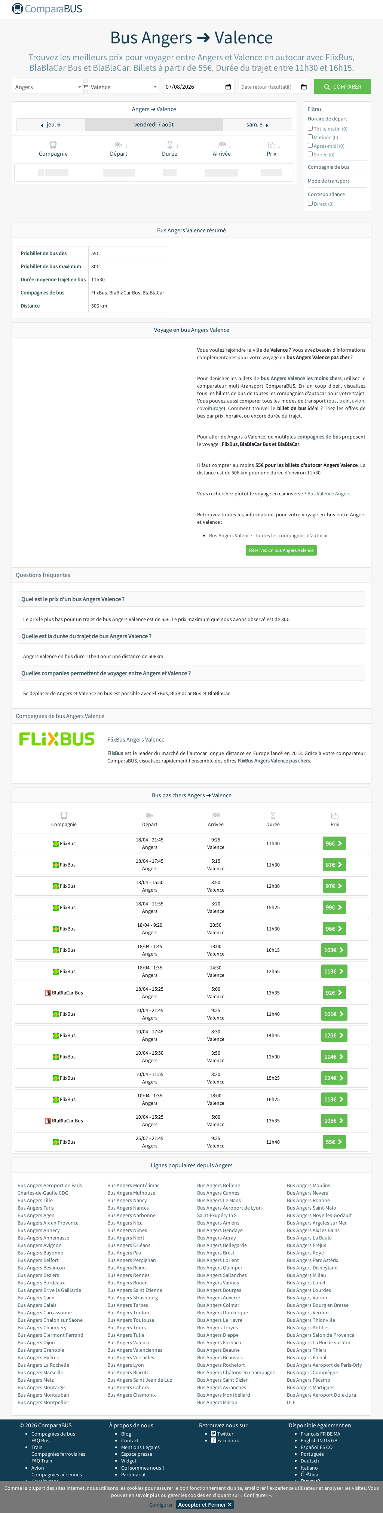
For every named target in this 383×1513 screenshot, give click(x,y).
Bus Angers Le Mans (219, 1200)
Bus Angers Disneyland (312, 1267)
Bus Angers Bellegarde (222, 1245)
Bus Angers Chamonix (131, 1394)
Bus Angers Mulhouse (131, 1192)
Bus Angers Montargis (41, 1387)
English (309, 1440)
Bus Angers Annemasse (43, 1237)
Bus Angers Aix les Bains (313, 1230)
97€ (334, 886)
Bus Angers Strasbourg (132, 1297)
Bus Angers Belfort (38, 1260)
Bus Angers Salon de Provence (320, 1335)
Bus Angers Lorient (218, 1260)
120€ (334, 1035)
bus (332, 400)
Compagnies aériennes (56, 1474)
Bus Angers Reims (127, 1267)
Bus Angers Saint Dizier (222, 1379)
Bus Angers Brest (216, 1252)
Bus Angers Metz (36, 1379)
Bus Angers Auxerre (218, 1297)
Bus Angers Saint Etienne (134, 1290)
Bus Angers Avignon (40, 1245)
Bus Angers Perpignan (131, 1260)
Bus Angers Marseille (40, 1372)
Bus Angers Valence (128, 1342)
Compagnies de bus (53, 1433)
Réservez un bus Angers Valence (281, 550)
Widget (129, 1460)
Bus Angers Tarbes (127, 1305)
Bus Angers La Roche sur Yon (318, 1342)
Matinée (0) (326, 137)
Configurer (161, 1504)
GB (334, 1440)
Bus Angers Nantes (128, 1207)
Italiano (309, 1467)
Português (312, 1454)
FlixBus (115, 753)
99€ (334, 907)
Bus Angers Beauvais (220, 1357)
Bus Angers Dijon (36, 1342)
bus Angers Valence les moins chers (301, 378)
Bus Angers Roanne (308, 1200)
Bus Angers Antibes (308, 1327)
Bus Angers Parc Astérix (312, 1260)
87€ (334, 864)
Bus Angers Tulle (125, 1335)
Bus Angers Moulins (308, 1185)
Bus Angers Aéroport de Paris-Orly (324, 1364)
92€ (334, 992)
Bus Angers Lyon (125, 1364)
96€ (334, 843)
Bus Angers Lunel (306, 1282)
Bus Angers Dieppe (218, 1335)
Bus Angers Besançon (41, 1267)
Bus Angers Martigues (310, 1387)
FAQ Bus (40, 1440)
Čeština (309, 1474)
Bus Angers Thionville (311, 1320)
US (327, 1440)
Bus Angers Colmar (218, 1305)
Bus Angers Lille (35, 1200)
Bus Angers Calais (37, 1305)
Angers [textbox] (24, 87)
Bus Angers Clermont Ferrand (50, 1335)
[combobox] (48, 86)
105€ (334, 1120)
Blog (126, 1433)
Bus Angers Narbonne (131, 1215)
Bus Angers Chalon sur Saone (50, 1320)
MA (337, 1433)
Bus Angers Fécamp (308, 1379)
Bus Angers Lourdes (309, 1290)
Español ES (313, 1447)
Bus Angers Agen (36, 1215)
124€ (334, 1078)
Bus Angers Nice (125, 1222)
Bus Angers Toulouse (130, 1320)
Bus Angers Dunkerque (222, 1312)
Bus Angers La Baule (309, 1237)
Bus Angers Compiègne (312, 1372)
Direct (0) (324, 204)
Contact (130, 1440)
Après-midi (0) (329, 146)
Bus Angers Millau (306, 1275)
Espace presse (136, 1454)
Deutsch (310, 1460)
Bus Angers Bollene (218, 1185)
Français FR (313, 1433)
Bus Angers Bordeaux (41, 1282)
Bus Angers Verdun (308, 1312)
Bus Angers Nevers (307, 1192)
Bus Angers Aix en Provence (48, 1222)
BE (330, 1433)
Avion (37, 1467)
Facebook (227, 1440)
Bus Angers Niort (125, 1237)
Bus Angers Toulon (128, 1312)
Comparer (342, 86)
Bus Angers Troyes (217, 1327)
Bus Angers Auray (216, 1237)
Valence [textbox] (100, 87)
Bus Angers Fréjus (306, 1245)
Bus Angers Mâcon (217, 1402)
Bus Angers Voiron (307, 1297)
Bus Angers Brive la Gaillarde (49, 1290)
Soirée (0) (324, 154)
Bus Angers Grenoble (41, 1350)
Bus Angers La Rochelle (43, 1364)
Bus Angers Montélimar (133, 1185)
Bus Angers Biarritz (128, 1372)
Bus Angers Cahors (128, 1387)
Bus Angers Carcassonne (45, 1312)
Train (37, 1447)
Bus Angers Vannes (218, 1282)
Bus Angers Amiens (218, 1222)
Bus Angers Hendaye (220, 1230)
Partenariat (133, 1474)
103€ (334, 950)
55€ (334, 1142)
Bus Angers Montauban (43, 1394)
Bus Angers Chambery (42, 1327)
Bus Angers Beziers (38, 1275)
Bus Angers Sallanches (222, 1275)
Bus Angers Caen (36, 1297)
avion (358, 400)
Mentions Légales (140, 1447)
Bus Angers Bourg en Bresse (318, 1305)
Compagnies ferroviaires (58, 1454)
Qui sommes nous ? (143, 1467)
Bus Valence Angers (328, 493)
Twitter (224, 1433)
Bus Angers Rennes (128, 1275)
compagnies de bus (319, 436)
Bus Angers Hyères (38, 1357)
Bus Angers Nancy (127, 1200)
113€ (334, 971)
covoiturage (210, 408)
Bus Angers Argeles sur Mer (317, 1222)
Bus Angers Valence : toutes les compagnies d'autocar (268, 535)
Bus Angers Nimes (127, 1230)
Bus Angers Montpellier (43, 1402)
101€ (334, 1014)
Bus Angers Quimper (219, 1267)
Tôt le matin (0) (330, 128)
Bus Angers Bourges (219, 1290)
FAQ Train (41, 1460)
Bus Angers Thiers (307, 1350)
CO (329, 1447)
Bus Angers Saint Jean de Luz (139, 1379)
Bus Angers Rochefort (221, 1364)
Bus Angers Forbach (219, 1342)
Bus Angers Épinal (307, 1357)
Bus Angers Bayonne (40, 1252)
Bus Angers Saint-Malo (311, 1207)
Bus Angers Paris (36, 1207)
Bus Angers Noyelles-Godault (319, 1215)
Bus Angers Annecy (39, 1230)
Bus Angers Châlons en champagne (236, 1372)
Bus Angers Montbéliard (223, 1394)
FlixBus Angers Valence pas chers (274, 760)
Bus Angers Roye (305, 1252)
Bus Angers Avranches (221, 1387)
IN (320, 1440)
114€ (334, 1056)
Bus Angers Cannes (218, 1192)
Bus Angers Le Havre (219, 1320)
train (344, 400)
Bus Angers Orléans (128, 1245)
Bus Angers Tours (126, 1327)
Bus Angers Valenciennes (134, 1350)
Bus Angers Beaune (218, 1350)
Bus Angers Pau (124, 1252)
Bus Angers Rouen (127, 1282)
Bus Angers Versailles (130, 1357)
